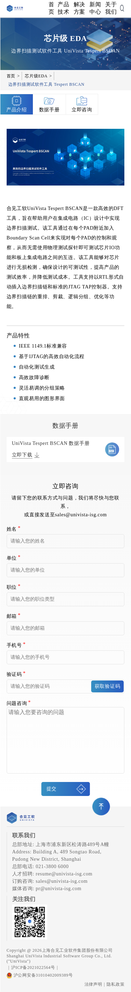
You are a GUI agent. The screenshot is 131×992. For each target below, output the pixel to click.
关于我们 (111, 8)
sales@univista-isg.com (81, 514)
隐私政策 (115, 984)
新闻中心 (95, 8)
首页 (51, 8)
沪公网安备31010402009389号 (40, 975)
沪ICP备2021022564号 (33, 967)
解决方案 (79, 8)
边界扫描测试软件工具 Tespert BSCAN (46, 84)
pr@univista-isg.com (58, 888)
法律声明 (93, 984)
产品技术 (63, 8)
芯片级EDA (36, 76)
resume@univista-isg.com (64, 873)
